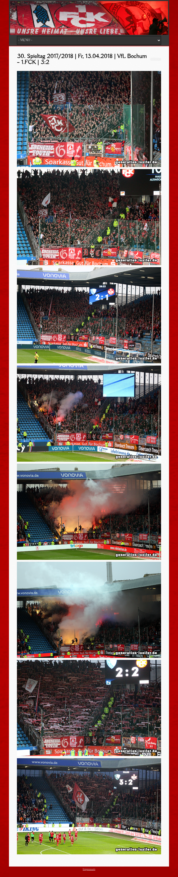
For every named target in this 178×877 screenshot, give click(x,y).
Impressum (89, 869)
